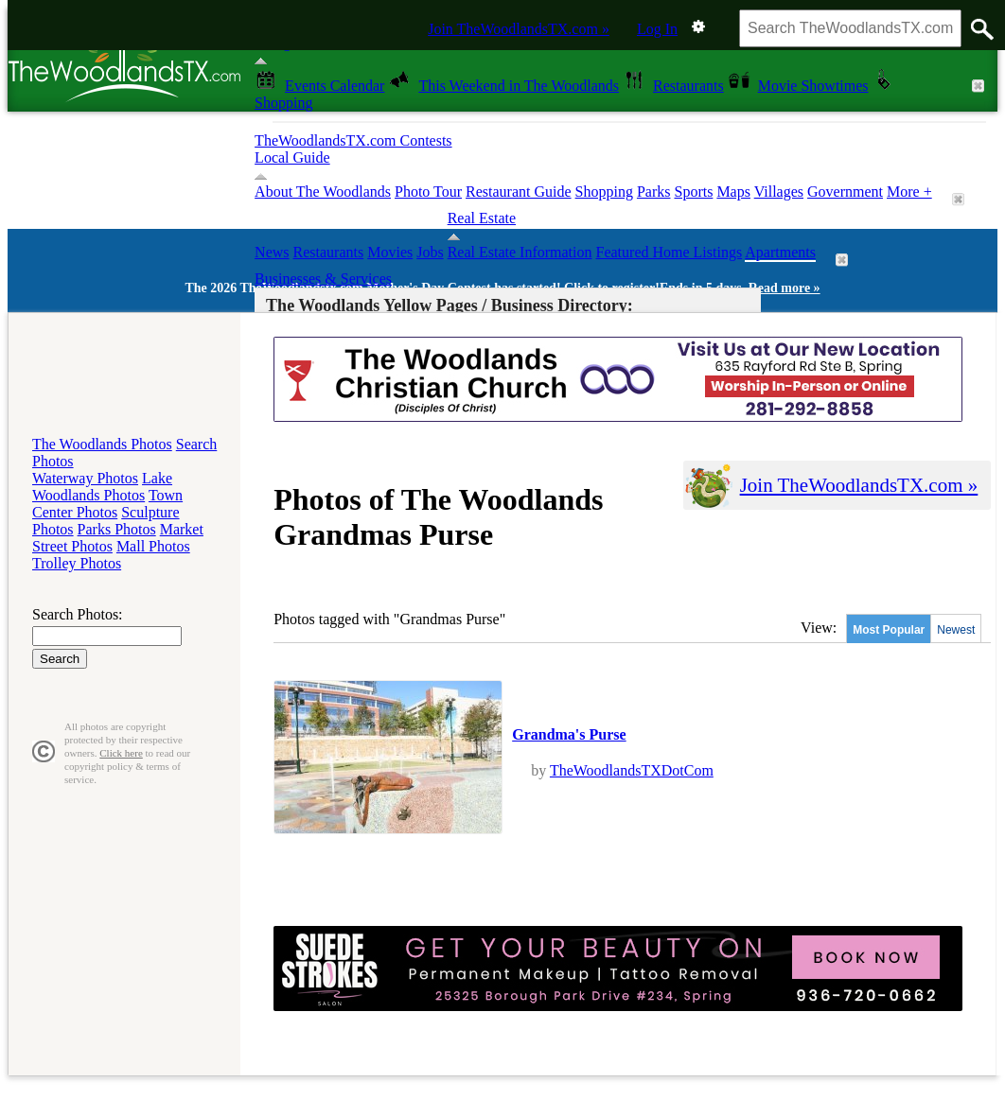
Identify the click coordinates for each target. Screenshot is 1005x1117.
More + (909, 191)
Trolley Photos (76, 563)
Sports (693, 191)
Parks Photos (117, 529)
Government (845, 191)
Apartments (780, 252)
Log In (657, 29)
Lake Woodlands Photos (102, 486)
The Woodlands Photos (102, 444)
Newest (956, 630)
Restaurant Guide (519, 191)
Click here (121, 753)
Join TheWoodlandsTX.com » (518, 29)
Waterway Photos (85, 478)
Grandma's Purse (569, 734)
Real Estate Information (520, 252)
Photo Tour (428, 191)
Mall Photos (153, 546)
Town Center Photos (107, 503)
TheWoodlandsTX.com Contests (353, 140)
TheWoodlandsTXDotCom (632, 770)
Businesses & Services (323, 279)
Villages (778, 191)
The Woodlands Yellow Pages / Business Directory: (449, 305)
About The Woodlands (323, 191)
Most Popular (889, 630)
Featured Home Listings (669, 252)
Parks (654, 191)
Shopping (604, 191)
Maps (733, 191)
